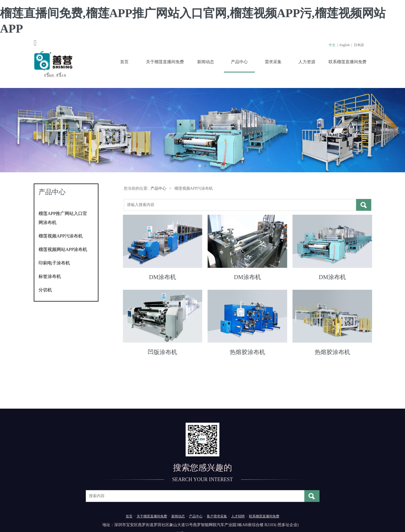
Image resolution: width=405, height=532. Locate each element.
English (344, 45)
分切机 (45, 289)
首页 (124, 62)
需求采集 (273, 62)
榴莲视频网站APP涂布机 (63, 249)
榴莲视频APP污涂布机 (61, 236)
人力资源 (306, 62)
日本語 (359, 45)
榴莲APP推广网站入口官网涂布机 (63, 218)
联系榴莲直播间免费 (347, 62)
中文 (332, 45)
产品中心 (239, 62)
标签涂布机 (50, 276)
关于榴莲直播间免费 (165, 62)
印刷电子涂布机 (54, 263)
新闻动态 (205, 62)
